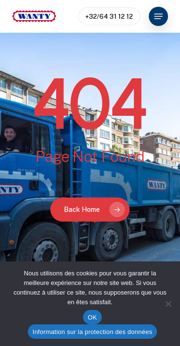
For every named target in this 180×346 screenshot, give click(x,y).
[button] (158, 16)
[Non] (168, 304)
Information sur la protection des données (92, 331)
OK (92, 317)
